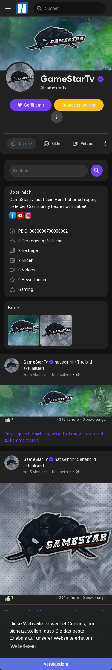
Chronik (22, 143)
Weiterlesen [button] (23, 646)
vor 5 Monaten (35, 374)
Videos (83, 143)
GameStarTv (35, 362)
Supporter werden (78, 105)
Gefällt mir (31, 105)
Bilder (53, 143)
